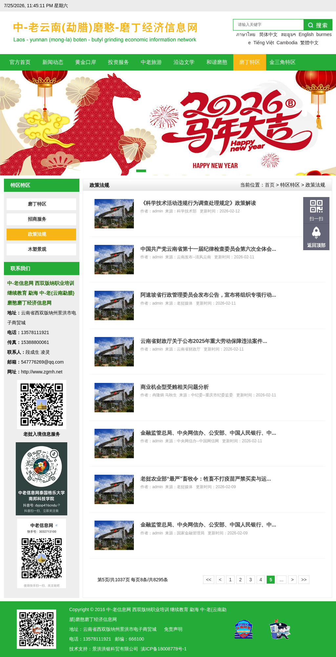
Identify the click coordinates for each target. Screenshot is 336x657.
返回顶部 (316, 245)
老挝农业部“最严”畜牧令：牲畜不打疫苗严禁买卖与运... (205, 479)
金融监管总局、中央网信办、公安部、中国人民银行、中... (208, 433)
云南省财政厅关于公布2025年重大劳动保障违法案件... (203, 341)
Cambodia (287, 42)
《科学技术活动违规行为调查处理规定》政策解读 (198, 203)
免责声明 (173, 629)
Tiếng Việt (263, 42)
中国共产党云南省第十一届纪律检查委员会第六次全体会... (208, 249)
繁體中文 (309, 42)
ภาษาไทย (245, 34)
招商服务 (37, 219)
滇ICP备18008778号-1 (164, 648)
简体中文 (268, 34)
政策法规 (37, 234)
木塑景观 (37, 249)
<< (208, 579)
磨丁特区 (37, 204)
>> (303, 579)
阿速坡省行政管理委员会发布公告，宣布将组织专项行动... (208, 295)
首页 (270, 185)
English (306, 34)
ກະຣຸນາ (288, 34)
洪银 (106, 648)
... (282, 579)
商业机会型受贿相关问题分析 (174, 387)
